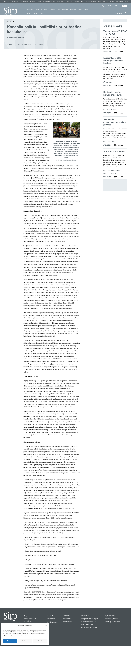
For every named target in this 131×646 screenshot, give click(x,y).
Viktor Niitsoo (110, 109)
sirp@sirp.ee (28, 621)
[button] (46, 625)
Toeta (124, 6)
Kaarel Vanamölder (112, 171)
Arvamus (30, 10)
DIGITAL (127, 644)
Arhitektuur (38, 10)
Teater (79, 10)
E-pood (104, 6)
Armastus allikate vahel (114, 151)
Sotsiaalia (72, 10)
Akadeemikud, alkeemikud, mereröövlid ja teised (114, 122)
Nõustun (9, 641)
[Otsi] (125, 13)
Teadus (85, 10)
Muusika (65, 10)
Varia (41, 14)
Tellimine (118, 6)
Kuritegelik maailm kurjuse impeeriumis (112, 93)
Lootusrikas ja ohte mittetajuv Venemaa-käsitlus (113, 61)
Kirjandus (52, 10)
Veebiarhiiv (118, 14)
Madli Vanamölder (110, 173)
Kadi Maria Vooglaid (16, 38)
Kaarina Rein (110, 142)
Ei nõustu (25, 641)
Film (45, 10)
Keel (28, 14)
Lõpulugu (35, 14)
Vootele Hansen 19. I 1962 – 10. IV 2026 (115, 32)
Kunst (58, 10)
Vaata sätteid (40, 641)
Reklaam (110, 6)
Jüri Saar (108, 82)
